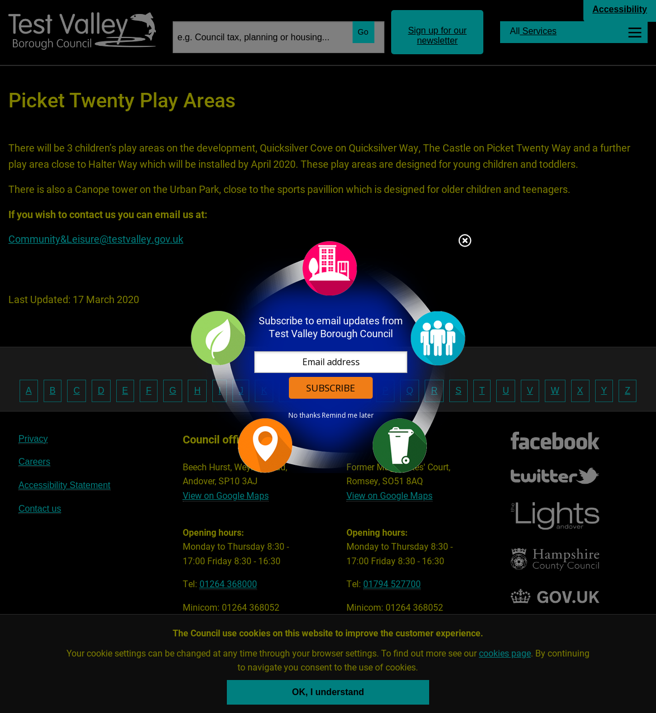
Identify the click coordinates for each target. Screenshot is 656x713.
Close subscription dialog (465, 241)
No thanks (304, 415)
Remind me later (348, 415)
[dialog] (328, 356)
